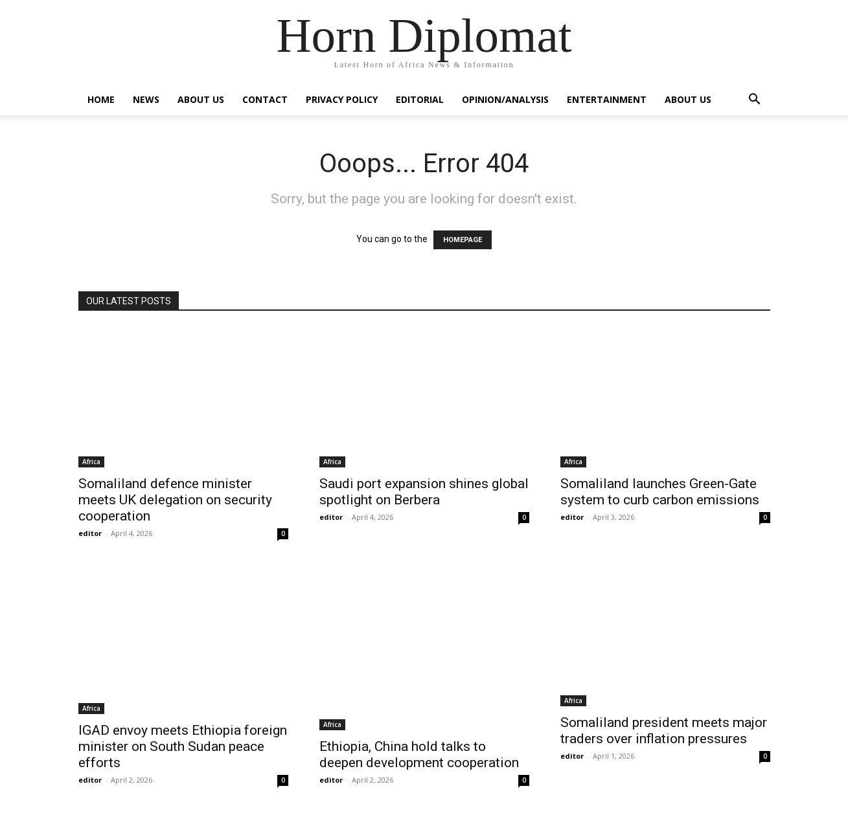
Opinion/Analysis (505, 99)
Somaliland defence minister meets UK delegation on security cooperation (175, 500)
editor (90, 533)
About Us (201, 99)
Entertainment (607, 99)
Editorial (420, 99)
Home (101, 99)
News (146, 99)
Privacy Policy (342, 99)
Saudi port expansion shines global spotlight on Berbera (424, 492)
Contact (265, 99)
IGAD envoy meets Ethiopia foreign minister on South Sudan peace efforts (182, 746)
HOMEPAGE (462, 240)
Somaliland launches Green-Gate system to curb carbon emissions (659, 492)
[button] (754, 101)
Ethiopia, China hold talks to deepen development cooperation (419, 754)
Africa (91, 461)
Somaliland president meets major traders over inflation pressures (663, 730)
